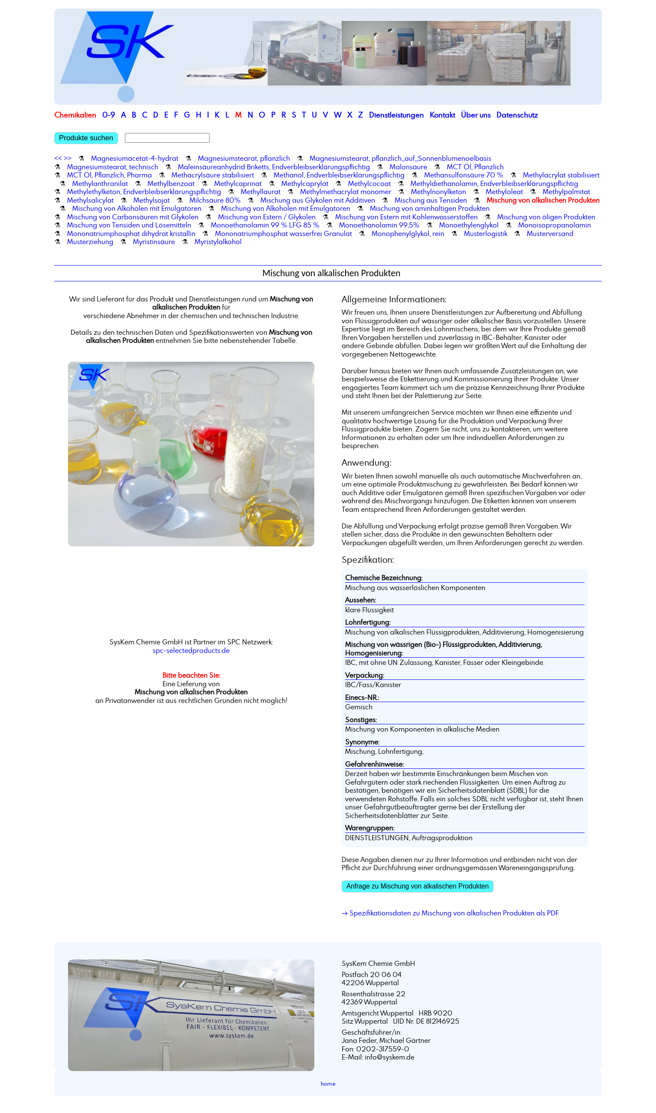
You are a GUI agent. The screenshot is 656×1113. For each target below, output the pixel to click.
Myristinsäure (154, 241)
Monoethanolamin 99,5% (379, 225)
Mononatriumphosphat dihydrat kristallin (131, 233)
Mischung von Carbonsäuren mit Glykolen (132, 217)
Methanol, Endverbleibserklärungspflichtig (339, 175)
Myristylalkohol (218, 241)
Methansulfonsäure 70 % (463, 175)
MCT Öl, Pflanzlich (475, 166)
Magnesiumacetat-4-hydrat (134, 158)
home (328, 1083)
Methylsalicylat (90, 200)
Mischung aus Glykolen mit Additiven (317, 200)
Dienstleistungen (396, 115)
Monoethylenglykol (469, 225)
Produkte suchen (86, 138)
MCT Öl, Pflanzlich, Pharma (109, 175)
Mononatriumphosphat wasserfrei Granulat (283, 233)
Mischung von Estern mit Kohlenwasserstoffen (406, 217)
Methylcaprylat (304, 183)
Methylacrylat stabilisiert (561, 175)
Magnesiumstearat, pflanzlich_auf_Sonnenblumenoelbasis (400, 158)
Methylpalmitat (566, 191)
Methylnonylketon (438, 191)
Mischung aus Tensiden (431, 200)
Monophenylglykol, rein (408, 233)
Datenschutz (517, 115)
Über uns (476, 115)
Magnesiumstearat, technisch (112, 166)
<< (58, 158)
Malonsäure (408, 166)
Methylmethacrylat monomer (345, 191)
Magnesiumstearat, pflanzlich (244, 158)
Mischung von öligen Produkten (546, 217)
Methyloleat (504, 191)
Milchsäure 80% (215, 200)
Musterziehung (90, 241)
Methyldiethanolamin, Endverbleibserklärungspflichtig (494, 183)
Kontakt (442, 115)
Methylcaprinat (238, 183)
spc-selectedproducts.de (191, 650)
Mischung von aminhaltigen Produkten (430, 208)
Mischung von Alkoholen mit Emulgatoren (136, 208)
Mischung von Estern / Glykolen (267, 217)
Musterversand (550, 233)
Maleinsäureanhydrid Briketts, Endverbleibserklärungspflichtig (274, 166)
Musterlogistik (485, 233)
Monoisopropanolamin (554, 225)
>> (67, 158)
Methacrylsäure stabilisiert (212, 175)
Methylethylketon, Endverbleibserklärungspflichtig (144, 191)
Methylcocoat (369, 183)
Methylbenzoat (171, 183)
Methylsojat (151, 200)
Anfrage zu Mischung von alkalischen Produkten (417, 886)
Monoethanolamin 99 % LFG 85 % (265, 225)
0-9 (108, 115)
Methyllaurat (261, 191)
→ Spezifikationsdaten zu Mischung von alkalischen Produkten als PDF (450, 913)
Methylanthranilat (100, 183)
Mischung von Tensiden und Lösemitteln (129, 225)
